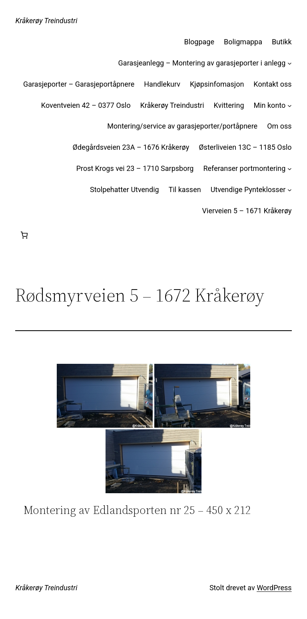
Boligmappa (243, 42)
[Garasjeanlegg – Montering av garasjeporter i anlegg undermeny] (289, 63)
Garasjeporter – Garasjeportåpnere (78, 84)
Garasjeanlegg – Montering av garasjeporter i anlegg (202, 63)
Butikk (282, 42)
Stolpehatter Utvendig (124, 189)
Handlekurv (162, 84)
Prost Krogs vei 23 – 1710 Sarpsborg (135, 168)
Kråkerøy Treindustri (46, 20)
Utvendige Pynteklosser (248, 189)
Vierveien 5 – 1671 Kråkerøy (247, 210)
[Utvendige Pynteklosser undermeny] (289, 190)
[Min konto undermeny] (289, 105)
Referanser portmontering (244, 168)
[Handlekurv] (24, 235)
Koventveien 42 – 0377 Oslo (86, 105)
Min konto (270, 105)
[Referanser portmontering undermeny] (289, 169)
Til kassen (185, 189)
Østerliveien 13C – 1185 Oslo (245, 147)
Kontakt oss (272, 84)
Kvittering (229, 105)
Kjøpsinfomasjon (217, 84)
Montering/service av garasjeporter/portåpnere (182, 126)
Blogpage (199, 42)
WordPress (274, 587)
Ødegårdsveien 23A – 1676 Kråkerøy (131, 147)
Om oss (279, 126)
